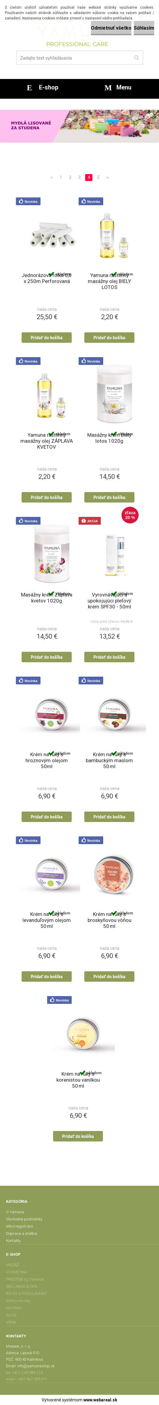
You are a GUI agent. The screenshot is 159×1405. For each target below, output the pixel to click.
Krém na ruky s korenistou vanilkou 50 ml (78, 1080)
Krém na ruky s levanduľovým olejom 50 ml (46, 920)
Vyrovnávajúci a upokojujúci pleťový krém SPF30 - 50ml (109, 601)
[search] (136, 57)
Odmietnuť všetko (111, 28)
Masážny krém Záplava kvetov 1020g (46, 598)
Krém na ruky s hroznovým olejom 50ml (47, 760)
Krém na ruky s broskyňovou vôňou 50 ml (109, 920)
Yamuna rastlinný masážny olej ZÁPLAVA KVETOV (46, 441)
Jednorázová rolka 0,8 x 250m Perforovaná (47, 278)
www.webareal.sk (100, 1400)
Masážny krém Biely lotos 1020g (109, 438)
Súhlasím (144, 28)
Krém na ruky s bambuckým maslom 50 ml (109, 760)
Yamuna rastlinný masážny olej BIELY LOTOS (109, 281)
